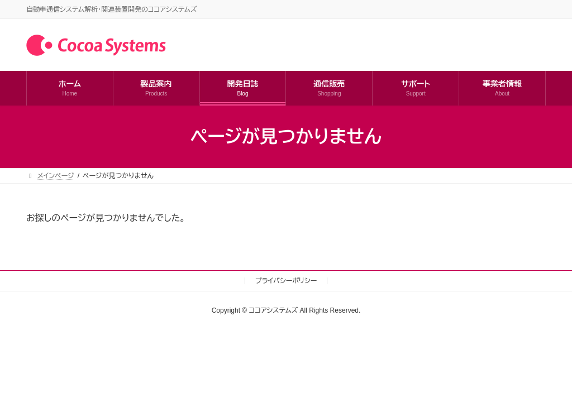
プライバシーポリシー (286, 281)
